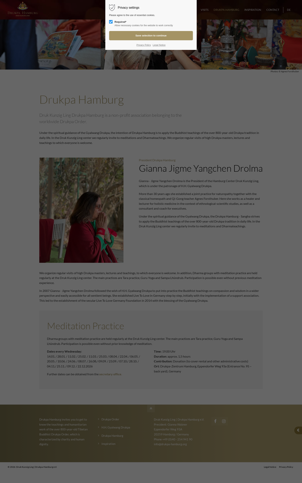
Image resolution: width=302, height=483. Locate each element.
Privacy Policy (143, 45)
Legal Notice (159, 45)
